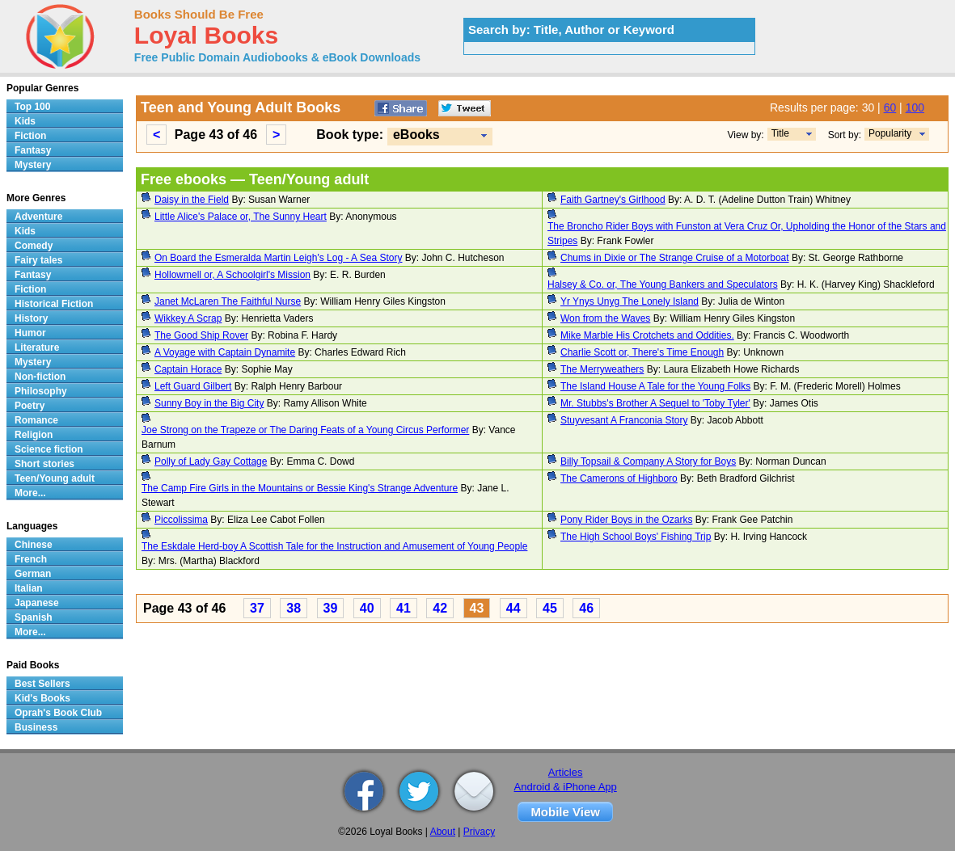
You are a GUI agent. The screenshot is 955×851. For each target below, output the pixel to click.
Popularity (889, 133)
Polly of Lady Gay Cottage (210, 461)
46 (586, 608)
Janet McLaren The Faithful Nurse (227, 301)
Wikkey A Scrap (188, 318)
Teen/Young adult (55, 478)
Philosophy (41, 391)
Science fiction (49, 449)
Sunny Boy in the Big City (209, 403)
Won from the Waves (605, 318)
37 (257, 608)
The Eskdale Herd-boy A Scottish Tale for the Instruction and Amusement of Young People (334, 546)
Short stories (44, 464)
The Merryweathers (602, 369)
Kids (25, 121)
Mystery (33, 165)
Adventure (38, 216)
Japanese (37, 603)
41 (403, 608)
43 (477, 608)
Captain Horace (188, 369)
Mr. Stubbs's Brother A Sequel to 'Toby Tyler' (655, 403)
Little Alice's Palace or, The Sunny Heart (240, 216)
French (31, 559)
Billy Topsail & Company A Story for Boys (648, 461)
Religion (34, 434)
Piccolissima (181, 519)
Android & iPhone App (565, 787)
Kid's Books (42, 698)
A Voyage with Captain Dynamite (224, 352)
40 (367, 608)
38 (293, 608)
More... (30, 493)
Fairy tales (38, 260)
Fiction (30, 135)
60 (890, 107)
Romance (36, 420)
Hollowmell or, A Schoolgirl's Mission (232, 274)
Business (36, 727)
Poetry (29, 405)
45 (550, 608)
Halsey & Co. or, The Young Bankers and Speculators (662, 284)
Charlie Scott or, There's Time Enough (642, 352)
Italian (29, 588)
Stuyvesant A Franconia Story (623, 420)
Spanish (34, 617)
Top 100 (32, 106)
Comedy (34, 245)
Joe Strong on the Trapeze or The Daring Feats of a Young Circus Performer (305, 430)
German (33, 573)
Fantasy (33, 150)
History (31, 318)
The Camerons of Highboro (619, 478)
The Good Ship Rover (201, 335)
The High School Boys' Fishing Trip (635, 536)
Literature (37, 347)
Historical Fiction (54, 304)
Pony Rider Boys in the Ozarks (626, 519)
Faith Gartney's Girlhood (613, 199)
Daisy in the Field (191, 199)
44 (513, 608)
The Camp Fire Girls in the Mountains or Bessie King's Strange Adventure (300, 488)
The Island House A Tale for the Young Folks (655, 386)
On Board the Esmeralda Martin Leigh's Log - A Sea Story (278, 257)
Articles (565, 772)
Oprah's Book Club (58, 712)
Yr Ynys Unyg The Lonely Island (629, 301)
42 (440, 608)
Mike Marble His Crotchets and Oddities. (647, 335)
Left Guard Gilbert (192, 386)
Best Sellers (42, 683)
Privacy (479, 831)
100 (915, 107)
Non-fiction (40, 376)
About (442, 831)
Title (780, 133)
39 (330, 608)
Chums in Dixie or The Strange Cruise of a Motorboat (674, 257)
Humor (30, 333)
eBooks (416, 134)
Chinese (34, 544)
